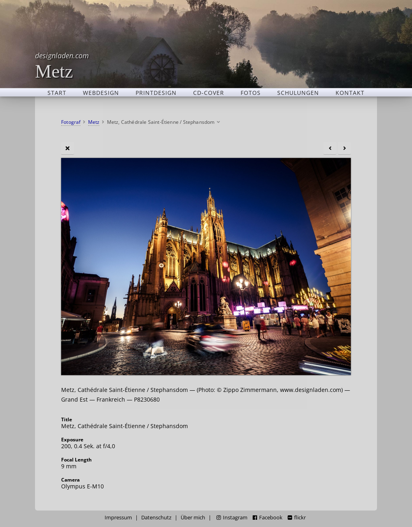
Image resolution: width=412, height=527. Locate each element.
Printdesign (156, 92)
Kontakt (350, 92)
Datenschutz (156, 518)
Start (56, 92)
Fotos (251, 92)
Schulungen (298, 92)
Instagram (231, 518)
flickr (297, 518)
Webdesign (101, 92)
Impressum (118, 518)
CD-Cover (208, 92)
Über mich (193, 518)
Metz (62, 65)
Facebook (267, 518)
